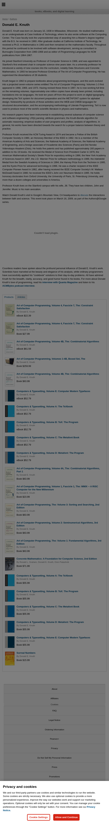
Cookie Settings (38, 817)
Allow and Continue (66, 817)
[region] (54, 802)
